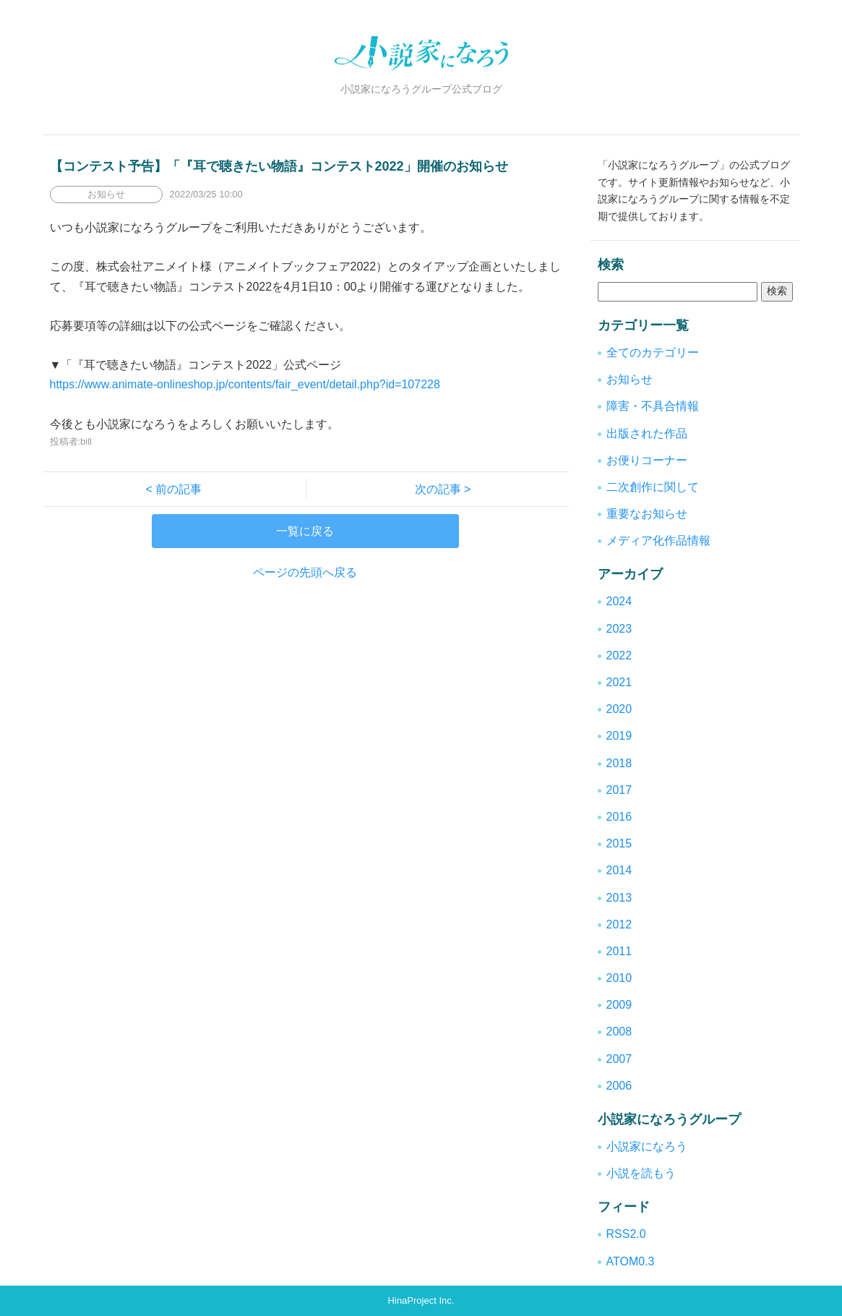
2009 (619, 1005)
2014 (619, 870)
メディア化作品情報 (658, 540)
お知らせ (629, 379)
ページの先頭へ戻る (305, 572)
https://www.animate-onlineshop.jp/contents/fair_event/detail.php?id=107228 (245, 384)
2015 (619, 843)
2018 (619, 763)
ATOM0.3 (630, 1261)
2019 (619, 736)
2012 (619, 924)
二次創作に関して (652, 487)
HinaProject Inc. (421, 1300)
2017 (619, 790)
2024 (619, 601)
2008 (619, 1031)
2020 (619, 709)
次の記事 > (437, 489)
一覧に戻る (305, 531)
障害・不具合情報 (652, 406)
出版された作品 (646, 433)
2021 (619, 682)
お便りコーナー (646, 460)
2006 (619, 1086)
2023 (619, 629)
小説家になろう (646, 1146)
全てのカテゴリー (652, 352)
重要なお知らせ (646, 514)
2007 (619, 1059)
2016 (619, 817)
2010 (619, 978)
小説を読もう (641, 1173)
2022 (619, 655)
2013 (619, 898)
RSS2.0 (626, 1234)
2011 (619, 951)
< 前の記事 (180, 489)
